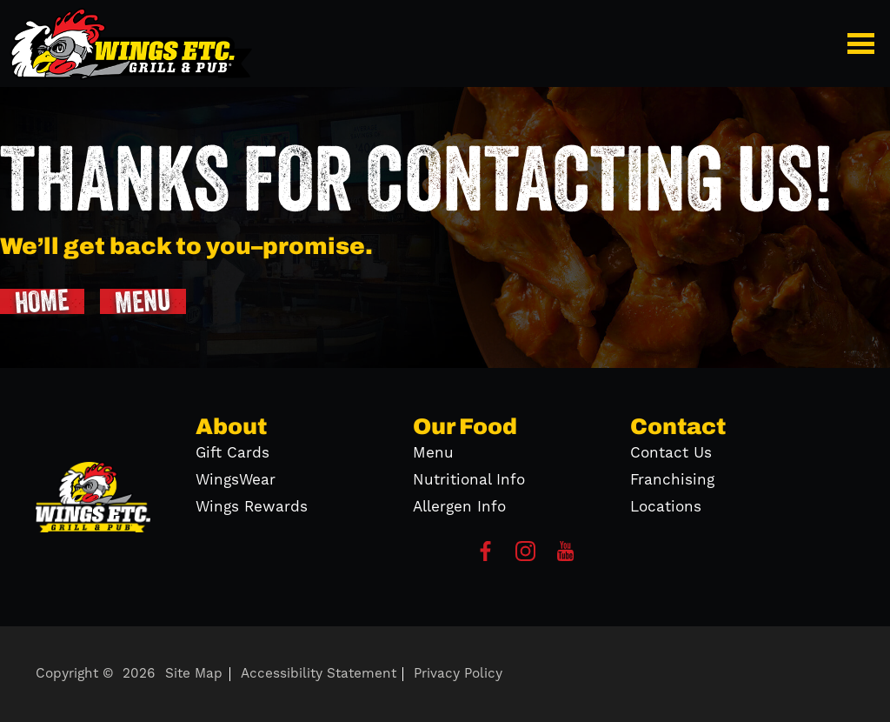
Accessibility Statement (318, 673)
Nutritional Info (469, 480)
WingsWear (236, 480)
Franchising (672, 480)
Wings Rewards (252, 507)
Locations (665, 507)
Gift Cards (232, 453)
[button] (863, 43)
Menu (433, 453)
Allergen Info (459, 507)
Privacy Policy (458, 673)
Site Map (193, 673)
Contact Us (671, 453)
